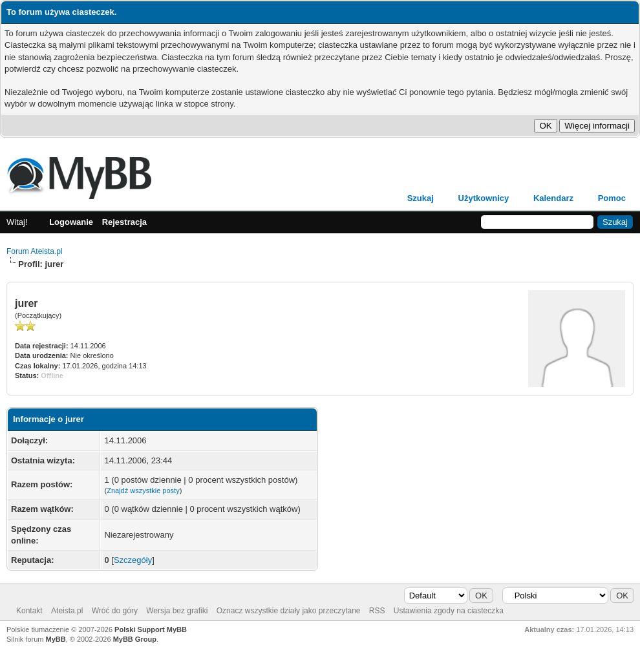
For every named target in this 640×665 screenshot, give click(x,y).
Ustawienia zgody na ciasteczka (449, 610)
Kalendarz (553, 198)
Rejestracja (124, 222)
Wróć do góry (115, 610)
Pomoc (612, 198)
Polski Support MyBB (150, 629)
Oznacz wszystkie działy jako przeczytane (289, 610)
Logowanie (71, 222)
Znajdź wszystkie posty (143, 490)
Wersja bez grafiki (177, 610)
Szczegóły (133, 560)
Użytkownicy (483, 198)
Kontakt (29, 610)
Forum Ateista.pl (34, 251)
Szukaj (420, 198)
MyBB (56, 639)
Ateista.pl (67, 610)
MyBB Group (134, 639)
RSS (377, 610)
